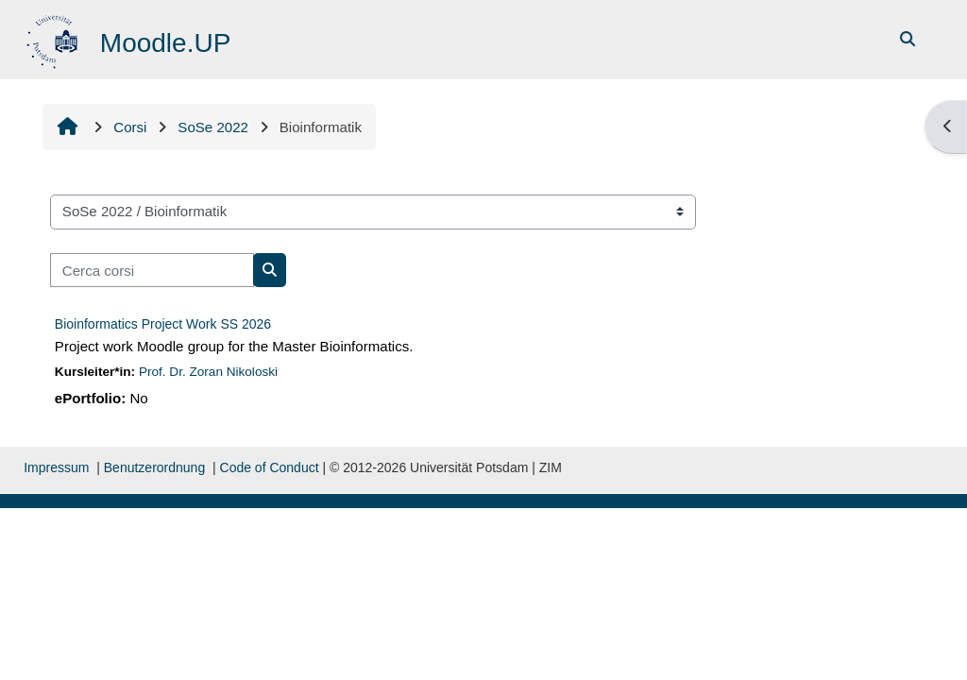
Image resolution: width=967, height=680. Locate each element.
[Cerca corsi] (152, 270)
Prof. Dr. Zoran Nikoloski (208, 372)
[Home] (54, 38)
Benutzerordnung (154, 467)
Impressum (56, 467)
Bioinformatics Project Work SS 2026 (163, 324)
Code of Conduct (269, 467)
